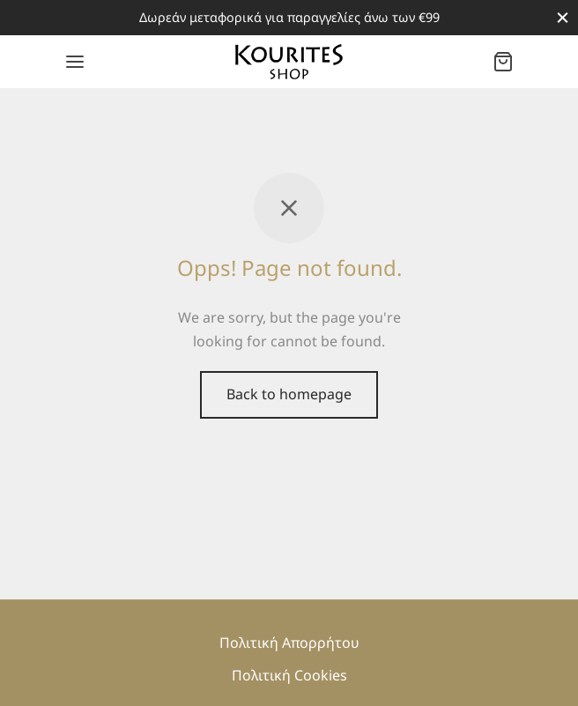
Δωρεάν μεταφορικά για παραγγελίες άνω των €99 (289, 17)
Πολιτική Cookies (289, 675)
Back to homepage (289, 394)
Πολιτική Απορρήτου (289, 642)
